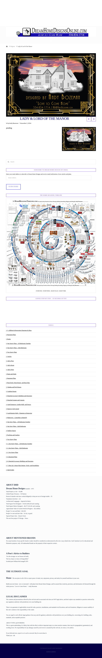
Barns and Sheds (11, 374)
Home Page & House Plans (14, 528)
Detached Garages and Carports (15, 400)
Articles (9, 356)
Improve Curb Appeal (12, 409)
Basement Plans (11, 334)
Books (8, 339)
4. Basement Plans (11, 457)
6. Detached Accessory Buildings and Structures (19, 461)
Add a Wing (10, 369)
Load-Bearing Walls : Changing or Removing (19, 413)
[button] (51, 41)
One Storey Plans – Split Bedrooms (16, 348)
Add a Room (10, 365)
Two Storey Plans (11, 352)
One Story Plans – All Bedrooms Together (18, 422)
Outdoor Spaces (11, 430)
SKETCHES (10, 470)
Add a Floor (10, 361)
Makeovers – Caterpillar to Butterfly (16, 417)
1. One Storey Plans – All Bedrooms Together (19, 444)
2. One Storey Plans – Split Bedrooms (17, 448)
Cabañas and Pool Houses (13, 387)
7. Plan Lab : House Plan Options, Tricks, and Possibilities (22, 465)
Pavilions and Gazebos (13, 435)
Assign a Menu (51, 651)
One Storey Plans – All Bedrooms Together (18, 343)
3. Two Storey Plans (12, 452)
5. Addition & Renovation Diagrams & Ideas (19, 330)
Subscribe (13, 186)
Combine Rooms (11, 391)
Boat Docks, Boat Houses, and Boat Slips (18, 383)
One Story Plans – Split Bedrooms (16, 426)
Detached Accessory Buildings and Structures (19, 396)
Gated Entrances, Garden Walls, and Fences (18, 404)
